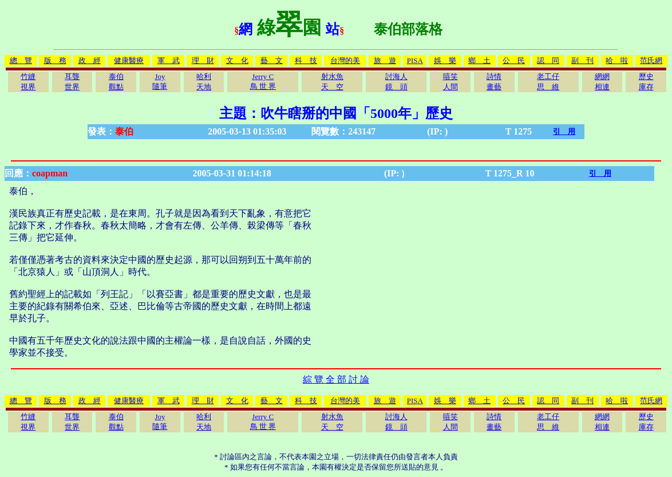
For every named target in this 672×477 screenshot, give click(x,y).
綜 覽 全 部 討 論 (336, 379)
